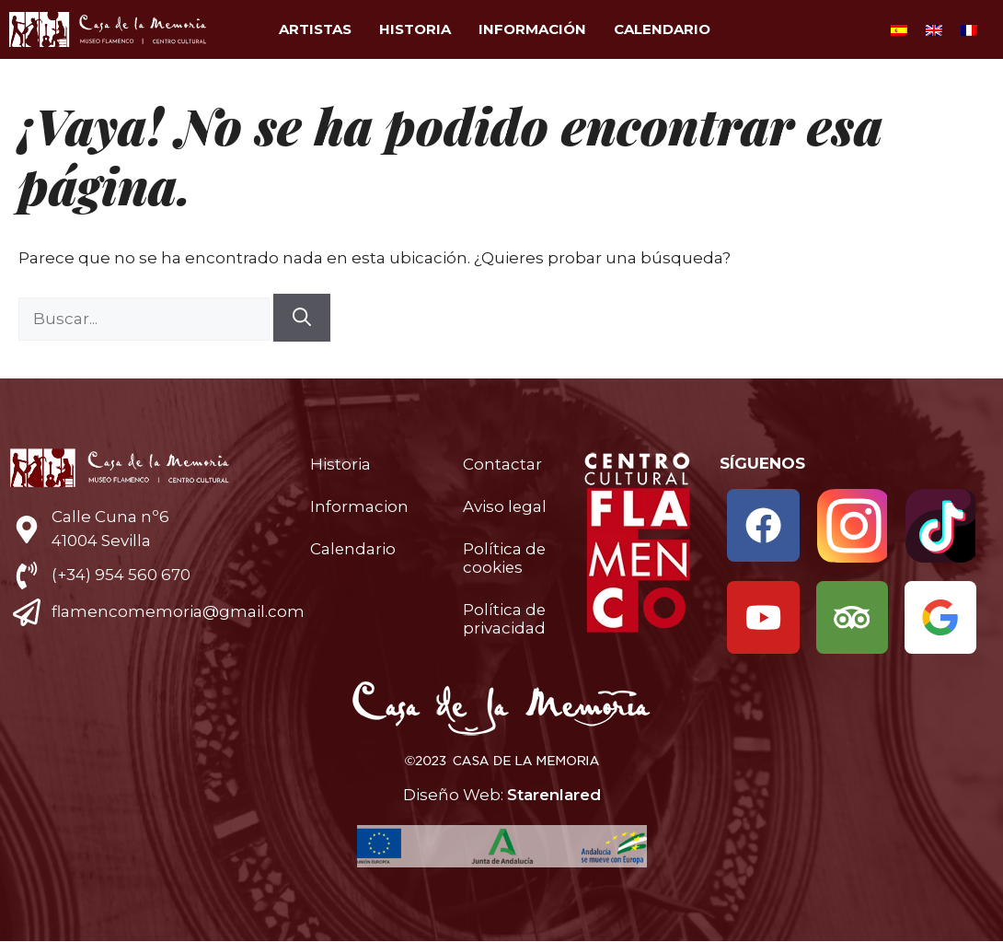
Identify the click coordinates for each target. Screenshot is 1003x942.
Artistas (315, 29)
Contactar (502, 464)
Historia (415, 29)
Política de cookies (505, 558)
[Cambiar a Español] (899, 29)
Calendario (662, 29)
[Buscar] (301, 318)
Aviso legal (505, 506)
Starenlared (554, 795)
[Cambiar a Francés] (968, 29)
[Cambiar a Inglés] (934, 29)
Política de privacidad (505, 618)
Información (532, 29)
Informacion (359, 506)
